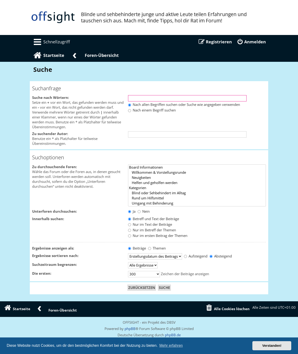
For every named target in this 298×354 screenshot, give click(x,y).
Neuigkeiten (197, 177)
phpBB (130, 328)
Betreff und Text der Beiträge (153, 218)
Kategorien (197, 188)
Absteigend (221, 256)
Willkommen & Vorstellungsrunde (197, 172)
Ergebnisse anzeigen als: (53, 248)
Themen (157, 248)
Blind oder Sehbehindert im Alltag (197, 193)
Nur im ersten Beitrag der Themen (157, 235)
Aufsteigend (195, 256)
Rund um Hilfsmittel (197, 198)
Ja (131, 211)
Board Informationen (197, 167)
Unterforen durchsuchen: (54, 211)
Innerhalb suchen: (48, 218)
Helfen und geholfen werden (197, 182)
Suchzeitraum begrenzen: (54, 264)
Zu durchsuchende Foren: (54, 166)
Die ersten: (41, 273)
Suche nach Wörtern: (50, 97)
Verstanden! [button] (271, 345)
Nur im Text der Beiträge (150, 224)
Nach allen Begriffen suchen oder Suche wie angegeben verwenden (184, 104)
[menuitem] (51, 42)
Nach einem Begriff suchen (152, 110)
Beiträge (137, 248)
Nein (144, 211)
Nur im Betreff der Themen (152, 230)
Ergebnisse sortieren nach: (55, 255)
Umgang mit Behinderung (197, 203)
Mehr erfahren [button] (171, 345)
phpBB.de (173, 335)
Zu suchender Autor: (50, 133)
